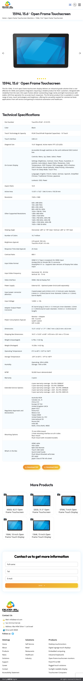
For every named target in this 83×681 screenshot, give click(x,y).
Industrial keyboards (56, 655)
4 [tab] (43, 78)
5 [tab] (45, 78)
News (4, 655)
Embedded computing (57, 651)
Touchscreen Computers (58, 673)
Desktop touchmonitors (57, 644)
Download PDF (31, 467)
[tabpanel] (42, 50)
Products (5, 651)
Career (4, 665)
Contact (5, 669)
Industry (28, 658)
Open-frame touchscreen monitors (61, 658)
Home (4, 18)
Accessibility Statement (10, 673)
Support (5, 662)
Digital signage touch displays (60, 648)
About (4, 648)
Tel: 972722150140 (13, 623)
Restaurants (29, 651)
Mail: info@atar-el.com (14, 620)
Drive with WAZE (12, 630)
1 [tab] (37, 78)
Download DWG (51, 467)
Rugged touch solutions (57, 665)
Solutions (5, 658)
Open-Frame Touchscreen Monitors (21, 18)
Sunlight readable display (58, 669)
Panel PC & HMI (54, 662)
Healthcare (29, 655)
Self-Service (29, 644)
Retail (27, 648)
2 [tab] (39, 78)
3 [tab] (41, 78)
